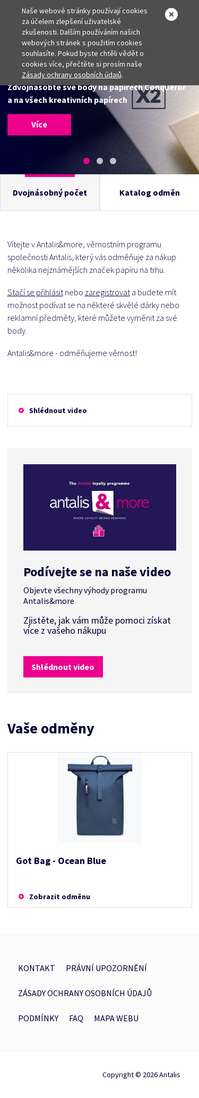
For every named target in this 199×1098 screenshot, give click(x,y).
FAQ (76, 1018)
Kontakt (36, 968)
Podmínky (38, 1018)
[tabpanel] (99, 107)
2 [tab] (100, 161)
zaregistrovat (107, 292)
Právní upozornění (106, 968)
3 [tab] (113, 161)
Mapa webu (116, 1018)
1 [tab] (86, 161)
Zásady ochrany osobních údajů (72, 74)
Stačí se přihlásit (35, 292)
